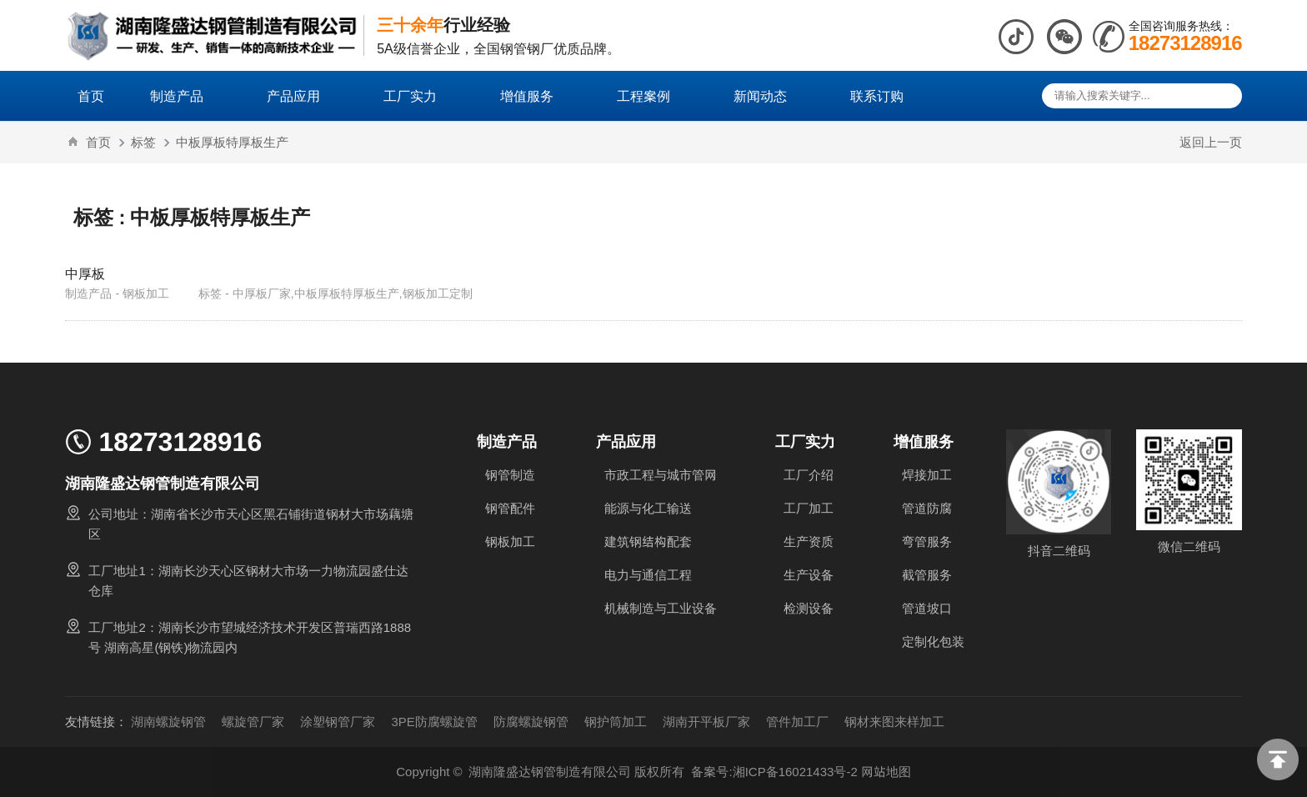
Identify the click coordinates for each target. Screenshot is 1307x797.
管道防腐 (927, 508)
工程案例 (652, 96)
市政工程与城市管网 (660, 475)
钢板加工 (510, 541)
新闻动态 (769, 96)
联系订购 (877, 96)
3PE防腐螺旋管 (434, 721)
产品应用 (302, 96)
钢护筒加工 (615, 721)
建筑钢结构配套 (648, 541)
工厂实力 (418, 96)
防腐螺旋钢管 (530, 721)
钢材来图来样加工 (894, 721)
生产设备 (809, 575)
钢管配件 (510, 508)
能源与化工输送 (648, 508)
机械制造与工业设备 (660, 608)
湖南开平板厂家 (706, 721)
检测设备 (809, 608)
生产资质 (809, 541)
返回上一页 (1210, 142)
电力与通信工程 (648, 575)
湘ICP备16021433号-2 (795, 771)
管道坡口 (927, 608)
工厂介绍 (809, 475)
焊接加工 (927, 475)
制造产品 (185, 96)
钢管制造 (510, 475)
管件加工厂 (797, 721)
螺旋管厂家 (253, 721)
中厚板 (85, 273)
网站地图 (886, 771)
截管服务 (927, 575)
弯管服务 (927, 541)
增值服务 (535, 96)
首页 (91, 96)
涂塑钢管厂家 (337, 721)
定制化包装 (933, 641)
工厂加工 (809, 508)
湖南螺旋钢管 (168, 721)
